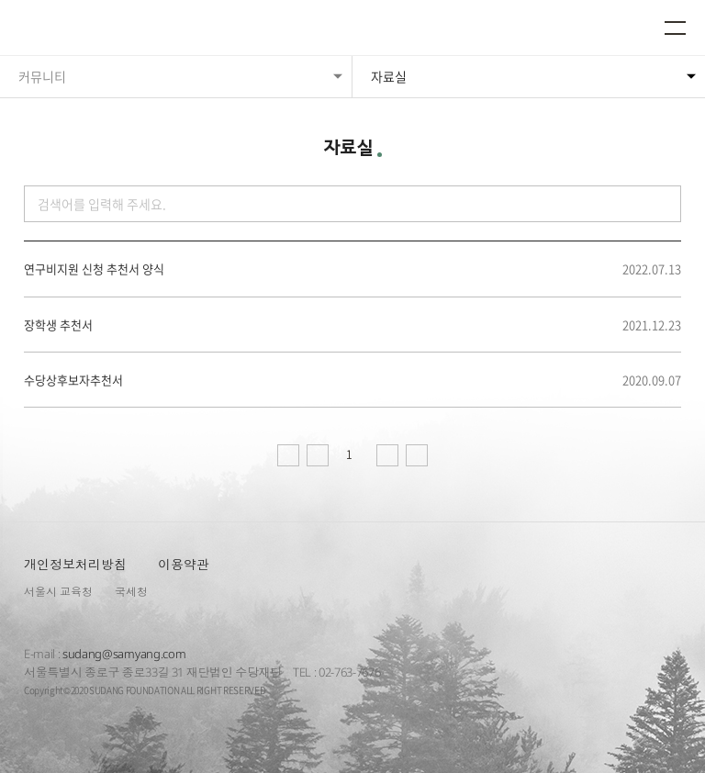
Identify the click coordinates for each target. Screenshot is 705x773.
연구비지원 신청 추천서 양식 (94, 269)
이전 (318, 455)
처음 (288, 455)
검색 (661, 203)
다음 (387, 455)
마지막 (417, 455)
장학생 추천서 (58, 325)
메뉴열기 (675, 27)
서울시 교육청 (58, 591)
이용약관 (183, 564)
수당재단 (71, 29)
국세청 (131, 591)
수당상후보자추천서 (73, 380)
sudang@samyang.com (123, 653)
